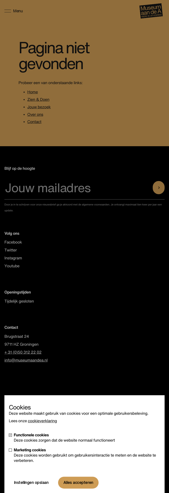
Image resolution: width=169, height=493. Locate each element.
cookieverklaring (42, 433)
